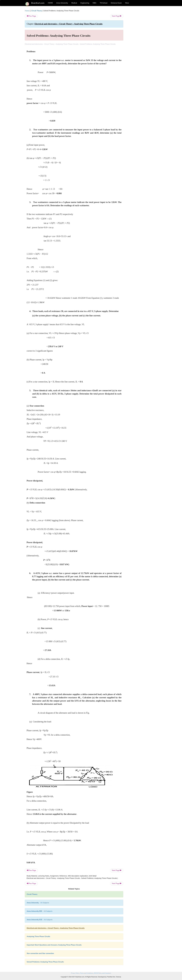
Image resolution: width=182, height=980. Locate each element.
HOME (50, 3)
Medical (74, 3)
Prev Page (31, 16)
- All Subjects (38, 903)
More (127, 3)
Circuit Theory (36, 11)
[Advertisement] (142, 44)
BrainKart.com (37, 3)
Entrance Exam (116, 3)
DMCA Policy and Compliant (102, 973)
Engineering (85, 3)
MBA (94, 3)
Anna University (62, 3)
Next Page (117, 16)
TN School (103, 3)
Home (27, 11)
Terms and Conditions (86, 973)
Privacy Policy (75, 973)
